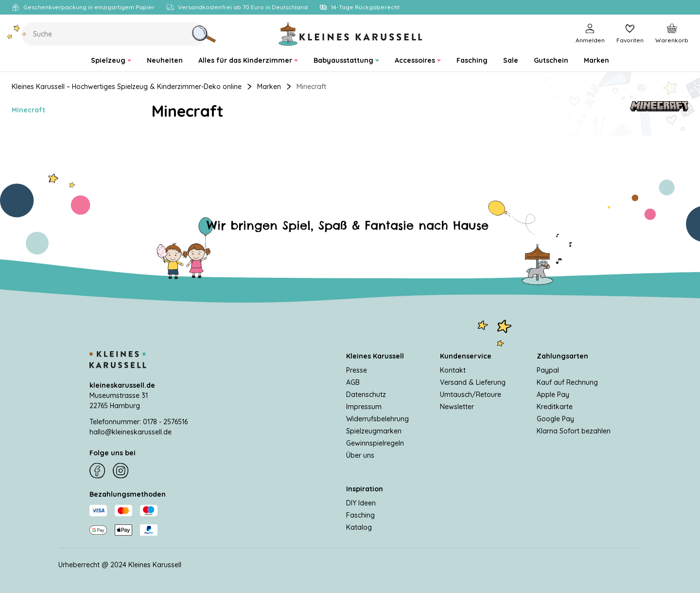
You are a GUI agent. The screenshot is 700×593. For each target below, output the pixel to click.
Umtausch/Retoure (470, 394)
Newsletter (457, 406)
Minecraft (28, 110)
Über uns (360, 454)
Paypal (548, 369)
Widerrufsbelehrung (377, 418)
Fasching (360, 514)
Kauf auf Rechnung (567, 381)
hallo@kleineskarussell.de (130, 431)
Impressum (364, 406)
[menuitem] (111, 61)
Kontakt (453, 369)
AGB (353, 381)
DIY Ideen (361, 502)
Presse (356, 369)
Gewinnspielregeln (375, 442)
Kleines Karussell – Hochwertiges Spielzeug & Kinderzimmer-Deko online (127, 86)
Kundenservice (465, 355)
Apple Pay (553, 394)
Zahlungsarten (562, 355)
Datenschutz (366, 394)
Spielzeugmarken (374, 430)
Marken (269, 86)
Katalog (359, 526)
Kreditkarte (555, 406)
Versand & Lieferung (473, 381)
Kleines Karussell (375, 355)
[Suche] (204, 34)
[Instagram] (120, 471)
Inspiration (364, 488)
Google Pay (555, 418)
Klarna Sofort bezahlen (574, 430)
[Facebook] (97, 471)
